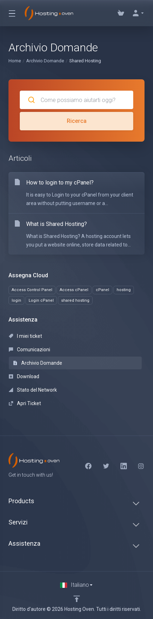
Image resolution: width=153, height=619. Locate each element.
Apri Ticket (25, 403)
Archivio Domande (45, 60)
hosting (124, 290)
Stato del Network (33, 390)
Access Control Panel (32, 290)
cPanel (102, 290)
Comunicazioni (29, 349)
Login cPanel (41, 300)
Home (14, 60)
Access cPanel (74, 290)
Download (24, 376)
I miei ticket (25, 336)
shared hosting (75, 300)
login (16, 300)
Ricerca (77, 121)
